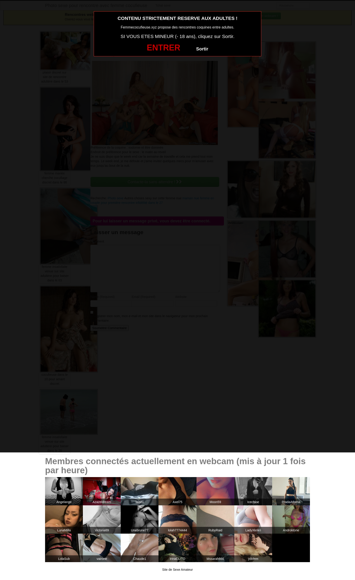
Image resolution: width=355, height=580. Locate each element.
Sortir (202, 48)
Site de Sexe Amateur (177, 569)
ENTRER (163, 47)
